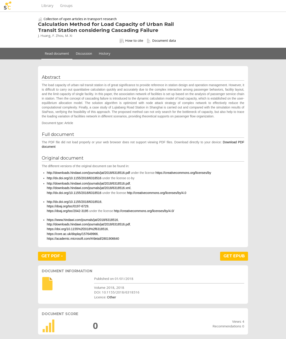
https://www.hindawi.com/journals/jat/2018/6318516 (82, 220)
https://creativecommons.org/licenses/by (183, 173)
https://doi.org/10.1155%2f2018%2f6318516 (77, 229)
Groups (66, 5)
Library (47, 5)
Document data (161, 40)
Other (111, 297)
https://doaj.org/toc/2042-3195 (67, 211)
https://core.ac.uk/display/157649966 (72, 234)
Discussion (84, 53)
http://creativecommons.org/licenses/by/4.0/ (144, 211)
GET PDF (52, 256)
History (104, 53)
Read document (57, 53)
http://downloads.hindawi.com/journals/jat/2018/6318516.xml (88, 188)
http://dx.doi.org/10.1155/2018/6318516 (74, 178)
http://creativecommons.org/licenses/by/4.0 (156, 193)
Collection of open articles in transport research (80, 19)
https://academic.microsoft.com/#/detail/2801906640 (83, 238)
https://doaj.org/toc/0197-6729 (67, 206)
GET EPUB (234, 256)
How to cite (131, 40)
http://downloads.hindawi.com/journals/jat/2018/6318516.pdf (88, 173)
